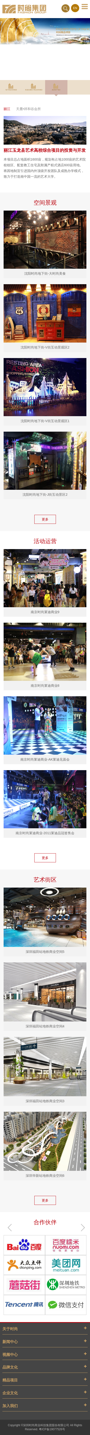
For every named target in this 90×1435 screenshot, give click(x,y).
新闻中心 (10, 1342)
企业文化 (10, 1393)
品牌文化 (10, 1367)
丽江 (7, 109)
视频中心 (10, 1355)
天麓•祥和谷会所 (28, 109)
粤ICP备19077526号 (52, 1429)
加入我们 (10, 1406)
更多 (45, 519)
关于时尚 (10, 1329)
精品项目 (10, 1380)
